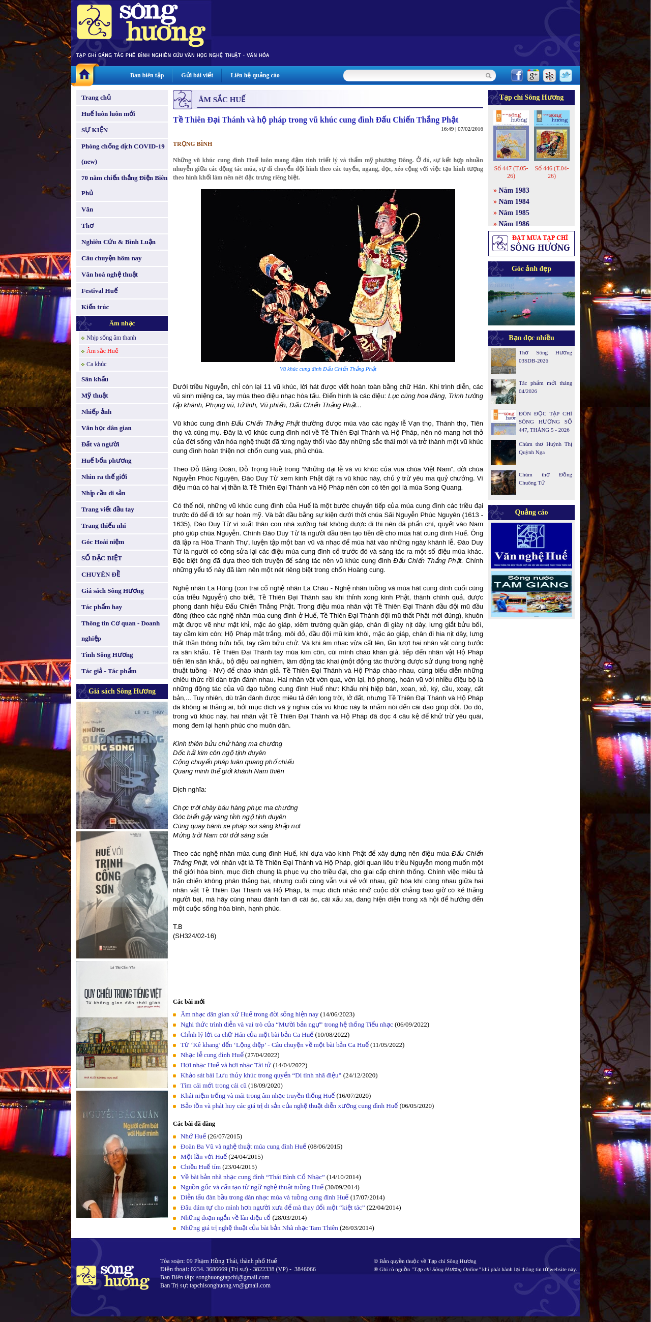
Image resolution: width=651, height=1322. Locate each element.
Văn (87, 209)
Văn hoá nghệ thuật (109, 274)
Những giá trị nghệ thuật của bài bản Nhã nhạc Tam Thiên (259, 1227)
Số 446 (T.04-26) (552, 172)
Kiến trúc (95, 307)
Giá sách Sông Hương (112, 590)
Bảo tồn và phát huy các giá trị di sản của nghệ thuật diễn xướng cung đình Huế (289, 1105)
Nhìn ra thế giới (104, 476)
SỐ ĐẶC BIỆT (101, 558)
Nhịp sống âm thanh (111, 337)
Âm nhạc (122, 323)
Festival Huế (99, 290)
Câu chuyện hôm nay (111, 258)
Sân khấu (94, 379)
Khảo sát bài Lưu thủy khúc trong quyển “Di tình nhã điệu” (261, 1075)
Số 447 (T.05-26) (511, 172)
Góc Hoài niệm (102, 542)
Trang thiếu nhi (103, 525)
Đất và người (100, 444)
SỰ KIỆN (94, 130)
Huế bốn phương (106, 460)
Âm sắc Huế (102, 350)
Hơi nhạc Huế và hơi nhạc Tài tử (226, 1065)
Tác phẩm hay (101, 607)
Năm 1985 (514, 213)
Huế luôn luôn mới (108, 113)
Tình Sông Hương (107, 654)
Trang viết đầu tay (107, 509)
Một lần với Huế (204, 1156)
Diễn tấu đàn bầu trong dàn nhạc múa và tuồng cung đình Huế (264, 1197)
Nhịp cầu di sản (103, 493)
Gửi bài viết (197, 75)
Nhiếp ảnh (96, 411)
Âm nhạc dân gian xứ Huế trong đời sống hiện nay (249, 1014)
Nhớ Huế (193, 1136)
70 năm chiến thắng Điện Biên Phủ (124, 185)
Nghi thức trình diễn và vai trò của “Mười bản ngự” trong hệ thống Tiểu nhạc (287, 1024)
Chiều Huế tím (201, 1166)
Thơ (87, 225)
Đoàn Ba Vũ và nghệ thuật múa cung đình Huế (243, 1146)
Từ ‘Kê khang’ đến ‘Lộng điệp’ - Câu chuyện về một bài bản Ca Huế (275, 1044)
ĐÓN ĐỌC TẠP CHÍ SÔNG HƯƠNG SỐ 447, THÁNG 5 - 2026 (545, 421)
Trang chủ (96, 97)
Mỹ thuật (94, 395)
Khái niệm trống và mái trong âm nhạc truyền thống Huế (258, 1095)
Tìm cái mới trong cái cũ (214, 1085)
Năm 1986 (514, 224)
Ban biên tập (147, 75)
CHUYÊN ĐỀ (100, 574)
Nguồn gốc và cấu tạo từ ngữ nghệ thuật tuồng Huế (252, 1187)
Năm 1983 (514, 190)
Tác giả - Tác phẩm (108, 671)
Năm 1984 (514, 201)
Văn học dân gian (106, 428)
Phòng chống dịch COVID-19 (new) (123, 153)
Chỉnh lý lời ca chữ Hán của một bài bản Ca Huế (247, 1034)
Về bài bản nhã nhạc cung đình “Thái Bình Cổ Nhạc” (254, 1177)
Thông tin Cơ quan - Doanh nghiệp (120, 630)
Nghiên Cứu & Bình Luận (118, 242)
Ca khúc (96, 364)
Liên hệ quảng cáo (254, 75)
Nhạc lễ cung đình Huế (212, 1055)
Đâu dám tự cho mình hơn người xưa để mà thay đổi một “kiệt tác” (273, 1207)
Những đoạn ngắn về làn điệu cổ (226, 1217)
